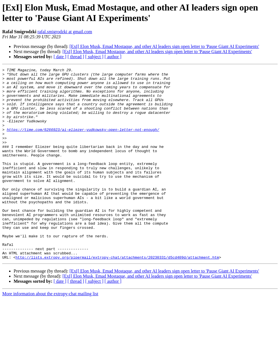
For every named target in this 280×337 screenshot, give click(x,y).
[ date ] (60, 56)
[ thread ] (75, 56)
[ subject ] (94, 56)
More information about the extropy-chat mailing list (50, 332)
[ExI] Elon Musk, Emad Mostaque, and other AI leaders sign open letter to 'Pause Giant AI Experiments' (164, 46)
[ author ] (113, 56)
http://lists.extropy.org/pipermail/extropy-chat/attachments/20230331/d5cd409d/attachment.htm (117, 295)
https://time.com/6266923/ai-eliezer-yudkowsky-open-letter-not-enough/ (83, 142)
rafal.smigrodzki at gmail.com (64, 31)
